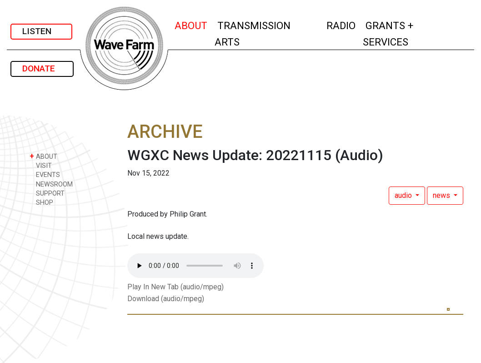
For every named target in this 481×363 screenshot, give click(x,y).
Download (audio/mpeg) (165, 298)
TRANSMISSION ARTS (253, 34)
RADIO (341, 24)
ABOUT (191, 24)
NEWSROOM (51, 184)
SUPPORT (47, 193)
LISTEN (41, 31)
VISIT (41, 165)
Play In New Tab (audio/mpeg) (175, 286)
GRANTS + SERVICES (405, 34)
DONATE (42, 68)
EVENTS (45, 174)
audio (404, 195)
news (442, 195)
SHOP (41, 202)
